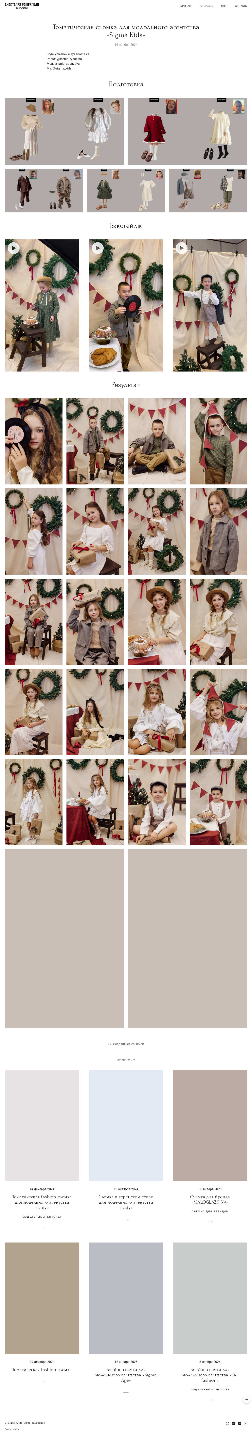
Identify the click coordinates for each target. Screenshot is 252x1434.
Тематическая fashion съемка (42, 1369)
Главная (185, 6)
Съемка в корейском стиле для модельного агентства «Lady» (126, 1202)
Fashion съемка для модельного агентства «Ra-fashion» (210, 1375)
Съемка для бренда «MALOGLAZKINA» (210, 1199)
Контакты (240, 6)
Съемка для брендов (210, 1211)
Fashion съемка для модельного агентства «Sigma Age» (126, 1375)
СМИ (223, 6)
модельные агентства (42, 1216)
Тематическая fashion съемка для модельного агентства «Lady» (42, 1202)
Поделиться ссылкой (128, 1044)
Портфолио (206, 6)
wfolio (16, 1429)
